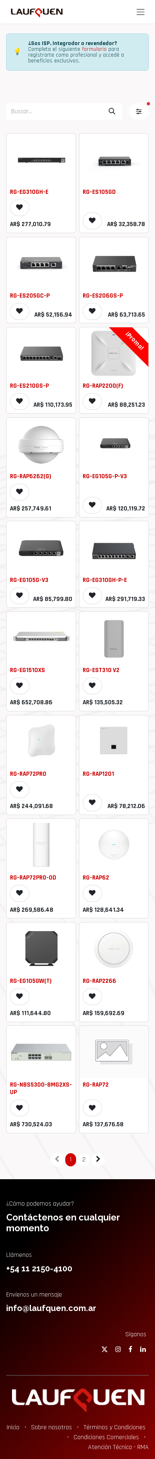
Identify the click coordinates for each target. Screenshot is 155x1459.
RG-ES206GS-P (103, 296)
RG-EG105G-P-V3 (105, 476)
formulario (94, 49)
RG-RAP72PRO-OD (33, 878)
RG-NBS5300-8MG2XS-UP (41, 1088)
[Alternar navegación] (140, 11)
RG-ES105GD (99, 192)
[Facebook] (130, 1349)
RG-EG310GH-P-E (105, 580)
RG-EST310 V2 (101, 670)
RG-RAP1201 (98, 774)
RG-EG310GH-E (29, 192)
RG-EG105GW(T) (31, 981)
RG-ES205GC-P (30, 296)
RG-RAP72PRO (28, 774)
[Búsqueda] (112, 111)
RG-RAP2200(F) (103, 386)
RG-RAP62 (96, 878)
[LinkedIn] (143, 1349)
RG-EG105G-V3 (29, 580)
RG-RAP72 (96, 1085)
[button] (19, 207)
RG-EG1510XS (27, 670)
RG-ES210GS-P (29, 386)
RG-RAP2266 (99, 981)
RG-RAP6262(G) (30, 476)
